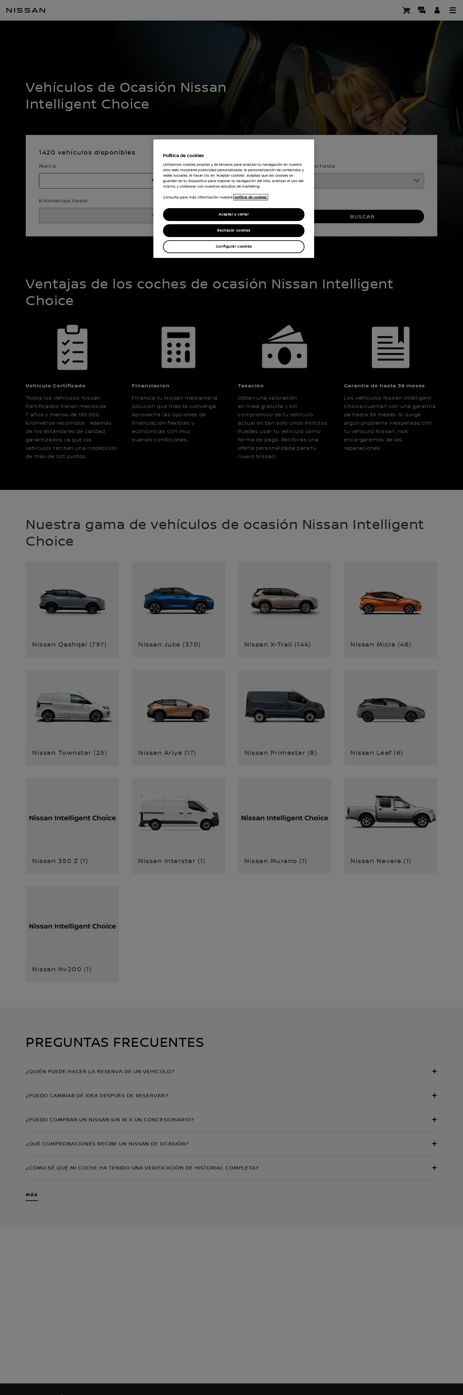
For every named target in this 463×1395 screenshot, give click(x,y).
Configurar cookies (234, 246)
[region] (233, 198)
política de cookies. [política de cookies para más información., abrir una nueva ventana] (250, 197)
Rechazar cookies (233, 230)
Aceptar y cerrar (234, 214)
